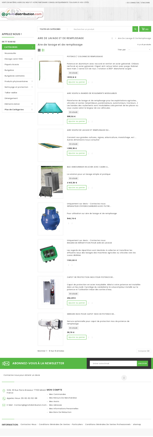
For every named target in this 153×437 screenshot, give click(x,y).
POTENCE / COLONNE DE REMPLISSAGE (85, 56)
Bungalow (9, 69)
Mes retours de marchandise (63, 398)
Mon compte (54, 389)
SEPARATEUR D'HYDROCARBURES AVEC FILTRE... (89, 206)
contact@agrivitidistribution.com (30, 404)
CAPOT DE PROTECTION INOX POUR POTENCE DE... (90, 277)
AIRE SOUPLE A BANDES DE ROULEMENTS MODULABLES (92, 93)
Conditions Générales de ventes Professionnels (108, 425)
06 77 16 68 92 (8, 42)
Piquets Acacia (12, 63)
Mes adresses (55, 405)
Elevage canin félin (14, 58)
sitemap (137, 425)
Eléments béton (12, 103)
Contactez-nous (28, 425)
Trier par (122, 49)
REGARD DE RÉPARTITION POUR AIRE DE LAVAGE (89, 243)
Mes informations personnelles (63, 408)
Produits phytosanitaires (16, 80)
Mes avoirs (54, 401)
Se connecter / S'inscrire (138, 3)
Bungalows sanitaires (15, 74)
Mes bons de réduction (60, 412)
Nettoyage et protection (16, 86)
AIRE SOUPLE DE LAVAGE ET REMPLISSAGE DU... (88, 130)
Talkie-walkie (11, 91)
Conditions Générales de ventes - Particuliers (61, 425)
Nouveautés (10, 52)
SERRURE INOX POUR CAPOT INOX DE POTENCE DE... (91, 314)
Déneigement (11, 97)
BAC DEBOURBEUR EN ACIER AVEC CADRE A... (88, 167)
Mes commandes (57, 394)
